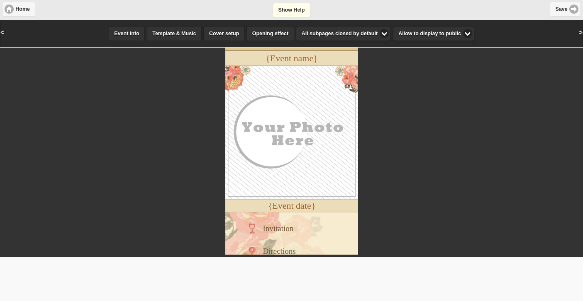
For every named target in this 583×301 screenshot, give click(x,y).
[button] (18, 9)
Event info (126, 33)
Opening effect (270, 33)
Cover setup (224, 33)
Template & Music (174, 33)
